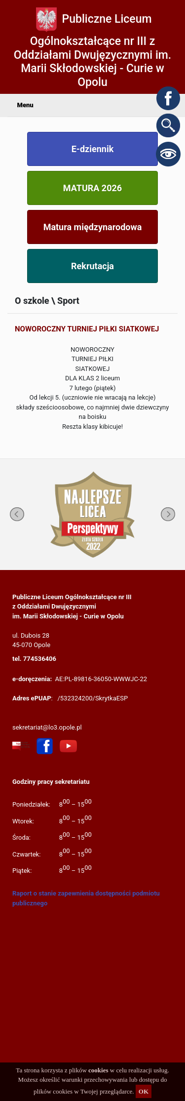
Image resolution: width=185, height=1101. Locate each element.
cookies (98, 1070)
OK (143, 1091)
